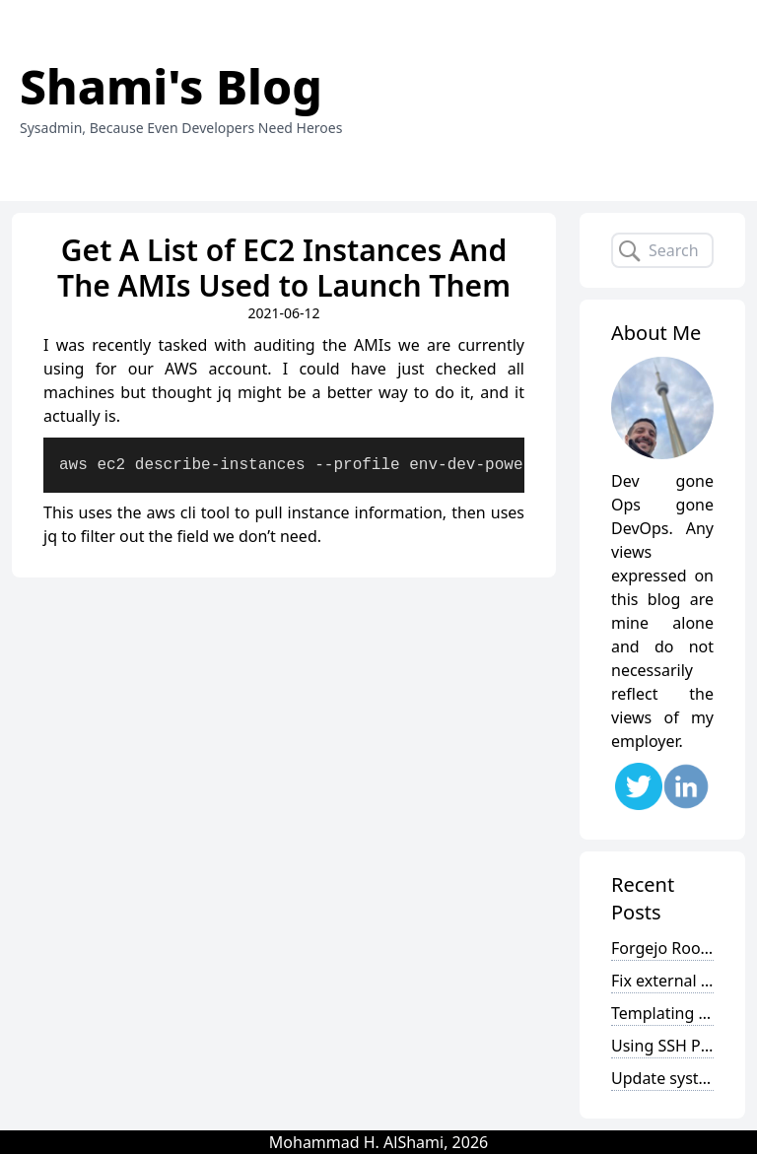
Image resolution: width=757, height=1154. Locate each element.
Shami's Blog (171, 86)
